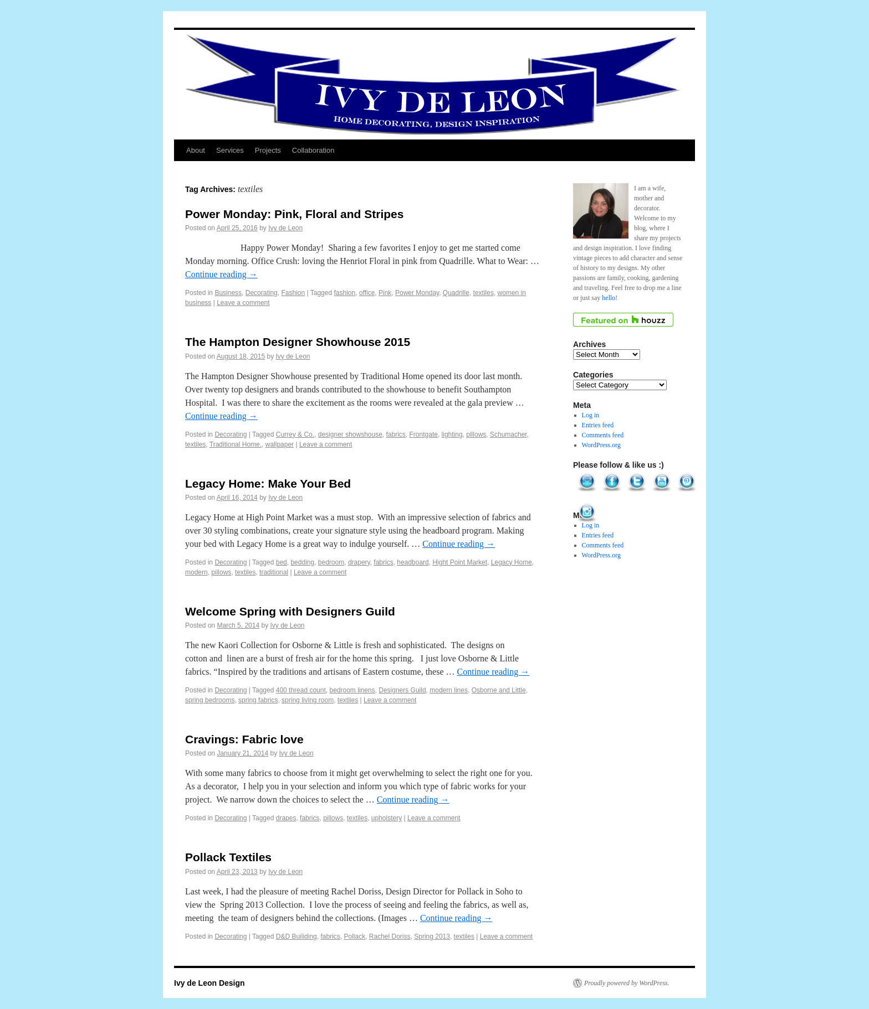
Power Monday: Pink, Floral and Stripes (294, 214)
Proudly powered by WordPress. (626, 983)
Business (228, 293)
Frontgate (424, 434)
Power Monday (417, 293)
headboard (412, 562)
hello (608, 298)
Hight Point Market (459, 562)
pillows (476, 434)
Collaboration (313, 150)
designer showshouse (350, 434)
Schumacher (508, 434)
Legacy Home (511, 562)
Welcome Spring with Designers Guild (290, 611)
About (195, 150)
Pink (385, 293)
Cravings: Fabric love (244, 739)
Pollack (354, 936)
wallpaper (279, 444)
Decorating (262, 293)
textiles (483, 293)
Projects (268, 150)
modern (196, 572)
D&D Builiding (296, 936)
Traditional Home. (235, 444)
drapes (286, 818)
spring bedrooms (209, 700)
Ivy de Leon (285, 228)
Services (230, 150)
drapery (359, 562)
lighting (452, 434)
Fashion (293, 293)
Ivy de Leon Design (209, 983)
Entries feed (598, 425)
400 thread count (301, 690)
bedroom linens (352, 690)
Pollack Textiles (228, 857)
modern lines (449, 690)
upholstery (386, 818)
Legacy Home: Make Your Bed (268, 483)
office (367, 293)
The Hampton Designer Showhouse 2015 (297, 341)
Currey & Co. (295, 434)
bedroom (331, 562)
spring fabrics (258, 700)
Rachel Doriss (390, 936)
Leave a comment (243, 303)
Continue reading (221, 274)
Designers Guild (402, 690)
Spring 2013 (432, 936)
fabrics (396, 434)
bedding (302, 562)
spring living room (308, 700)
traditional (273, 572)
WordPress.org (601, 445)
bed (281, 562)
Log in (591, 415)
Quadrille (456, 293)
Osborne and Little (499, 690)
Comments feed (603, 435)
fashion (344, 293)
